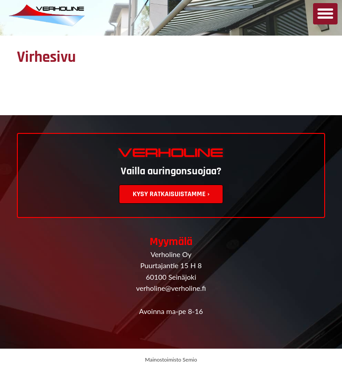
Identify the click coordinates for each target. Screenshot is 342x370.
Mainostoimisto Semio (171, 359)
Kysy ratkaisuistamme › (171, 194)
